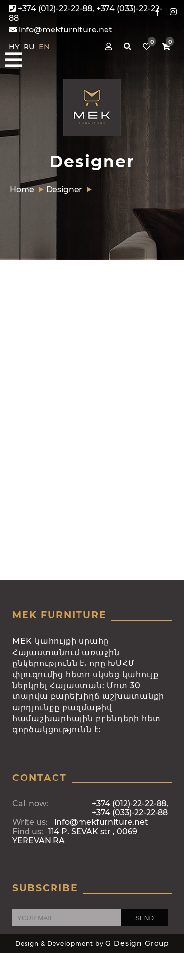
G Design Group (137, 943)
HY (15, 46)
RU (30, 46)
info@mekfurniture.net (60, 29)
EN (44, 46)
